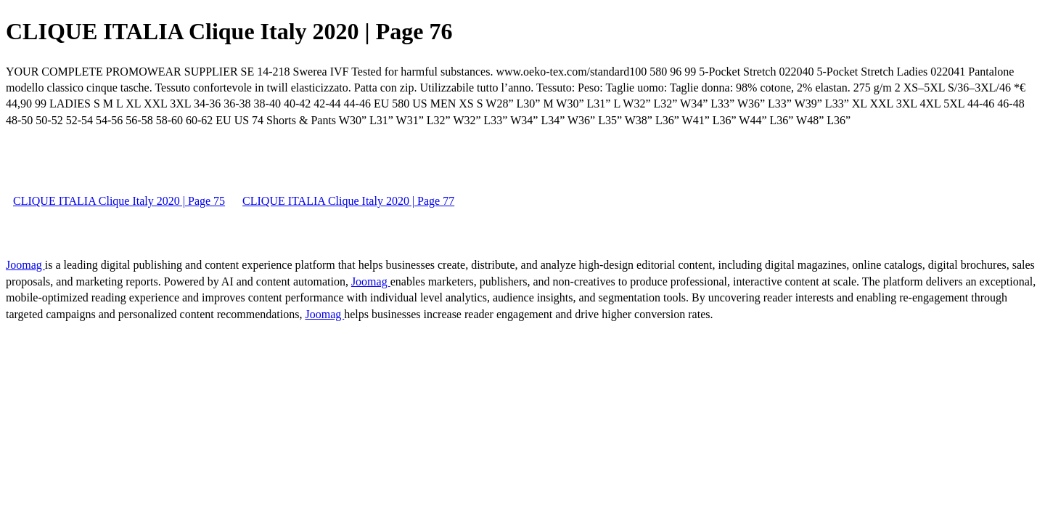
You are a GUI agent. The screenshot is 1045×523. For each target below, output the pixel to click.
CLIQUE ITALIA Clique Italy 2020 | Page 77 (348, 201)
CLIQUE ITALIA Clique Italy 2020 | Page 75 (119, 201)
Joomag (25, 265)
